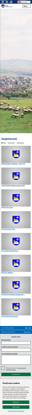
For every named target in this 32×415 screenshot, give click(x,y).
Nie (30, 328)
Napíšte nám (27, 332)
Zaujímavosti (20, 143)
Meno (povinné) (6, 340)
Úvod (3, 143)
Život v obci (11, 143)
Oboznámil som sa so (16, 369)
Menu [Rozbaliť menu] (27, 6)
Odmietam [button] (16, 407)
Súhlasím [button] (16, 402)
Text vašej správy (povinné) (9, 354)
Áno (26, 328)
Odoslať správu (16, 374)
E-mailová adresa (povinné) (9, 347)
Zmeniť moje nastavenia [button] (16, 411)
